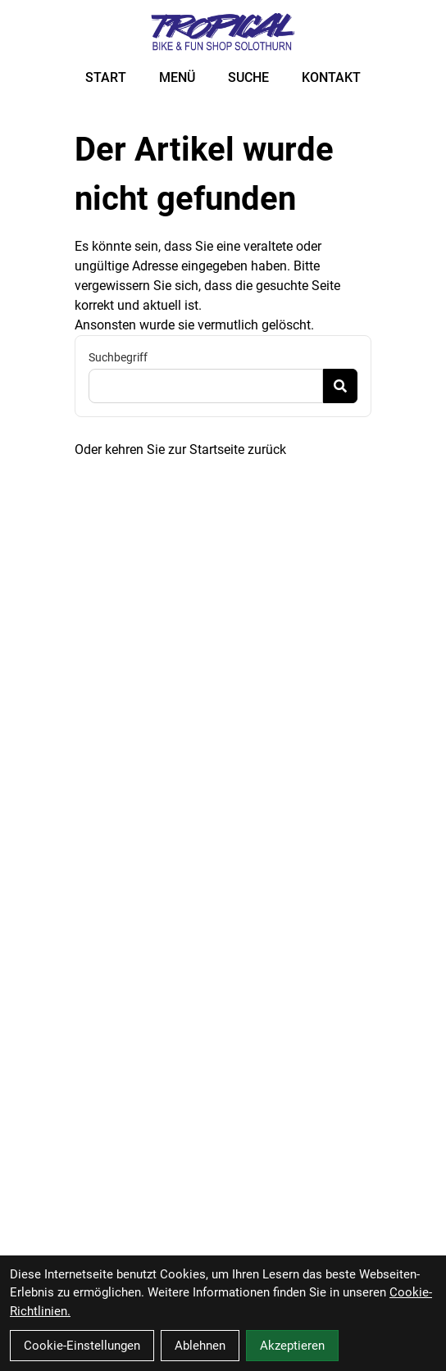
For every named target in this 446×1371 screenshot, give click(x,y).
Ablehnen (200, 1345)
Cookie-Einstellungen (82, 1345)
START (105, 77)
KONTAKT (331, 77)
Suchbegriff (118, 357)
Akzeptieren (292, 1345)
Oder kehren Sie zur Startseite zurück (180, 449)
